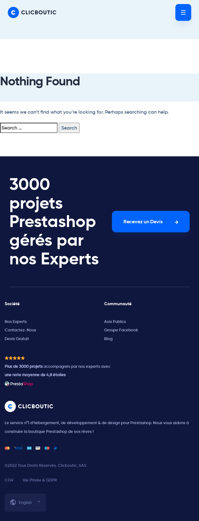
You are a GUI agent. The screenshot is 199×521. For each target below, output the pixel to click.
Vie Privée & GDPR (40, 480)
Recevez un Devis (142, 221)
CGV (9, 480)
